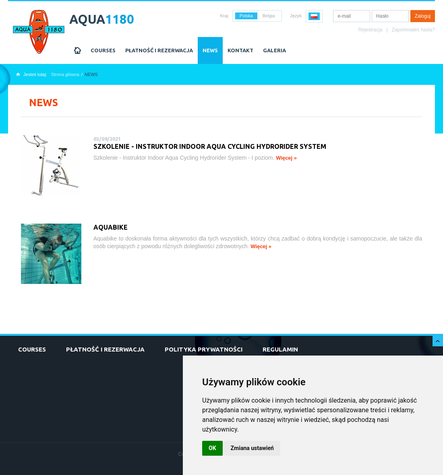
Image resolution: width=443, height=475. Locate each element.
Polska (246, 15)
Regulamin (280, 349)
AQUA (101, 19)
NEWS (210, 50)
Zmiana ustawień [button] (252, 448)
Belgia (269, 15)
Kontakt (240, 50)
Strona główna (65, 74)
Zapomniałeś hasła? (413, 30)
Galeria (274, 50)
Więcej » (286, 158)
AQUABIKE (110, 227)
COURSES (103, 50)
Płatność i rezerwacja (159, 50)
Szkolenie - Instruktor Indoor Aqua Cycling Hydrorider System (209, 146)
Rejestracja (370, 30)
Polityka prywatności (203, 349)
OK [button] (212, 448)
